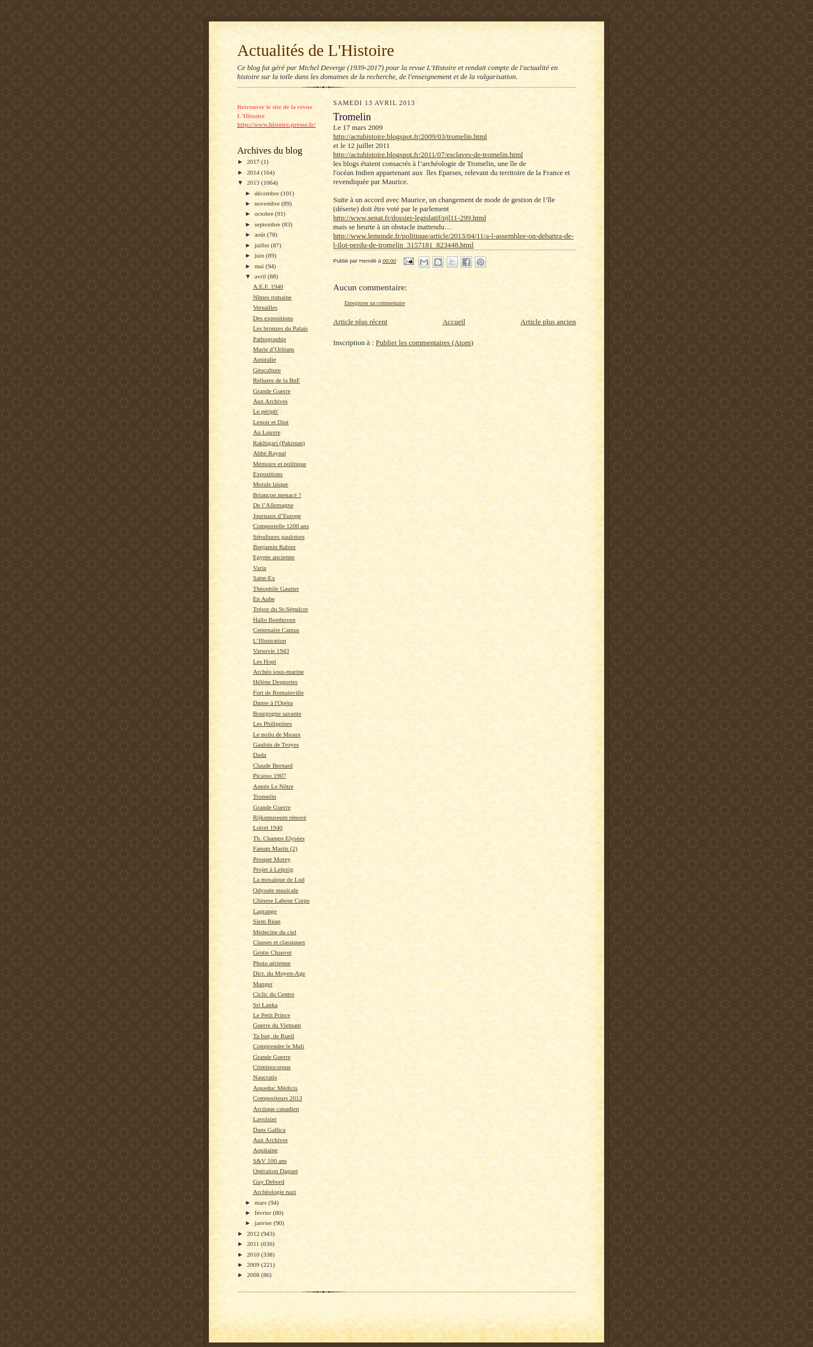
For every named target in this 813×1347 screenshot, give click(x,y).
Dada (259, 754)
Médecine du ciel (274, 931)
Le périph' (265, 411)
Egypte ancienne (274, 556)
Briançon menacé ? (277, 494)
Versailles (265, 307)
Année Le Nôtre (273, 786)
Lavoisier (265, 1118)
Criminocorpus (272, 1066)
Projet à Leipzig (273, 869)
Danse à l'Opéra (273, 702)
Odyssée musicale (275, 890)
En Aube (264, 598)
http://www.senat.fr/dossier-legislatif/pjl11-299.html (409, 217)
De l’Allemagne (273, 505)
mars (262, 1202)
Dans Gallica (269, 1129)
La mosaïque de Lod (279, 879)
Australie (264, 359)
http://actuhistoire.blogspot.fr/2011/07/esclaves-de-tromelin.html (428, 154)
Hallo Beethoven (274, 619)
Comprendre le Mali (278, 1046)
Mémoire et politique (279, 463)
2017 (254, 161)
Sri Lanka (265, 1004)
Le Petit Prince (271, 1015)
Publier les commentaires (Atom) (424, 342)
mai (260, 266)
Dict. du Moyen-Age (279, 973)
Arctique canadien (276, 1108)
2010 (254, 1254)
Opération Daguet (275, 1170)
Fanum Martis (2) (275, 848)
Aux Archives (270, 401)
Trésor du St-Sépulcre (280, 608)
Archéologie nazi (274, 1191)
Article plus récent (360, 321)
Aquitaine (265, 1150)
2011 (254, 1243)
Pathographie (269, 338)
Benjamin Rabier (274, 546)
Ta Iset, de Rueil (273, 1035)
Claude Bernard (272, 765)
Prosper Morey (272, 859)
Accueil (454, 321)
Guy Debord (269, 1181)
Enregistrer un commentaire (374, 303)
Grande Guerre (272, 390)
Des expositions (273, 318)
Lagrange (265, 911)
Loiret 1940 (267, 827)
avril (261, 276)
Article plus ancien (548, 321)
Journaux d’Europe (277, 515)
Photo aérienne (272, 963)
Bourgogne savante (277, 713)
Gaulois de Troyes (276, 744)
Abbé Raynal (269, 453)
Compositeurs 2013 (277, 1098)
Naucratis (265, 1077)
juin (260, 255)
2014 (254, 172)
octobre (265, 213)
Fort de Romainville (278, 692)
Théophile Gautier (276, 588)
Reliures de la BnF (276, 380)
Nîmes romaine (272, 297)
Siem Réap (267, 921)
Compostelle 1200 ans (281, 525)
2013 (254, 182)
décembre (268, 193)
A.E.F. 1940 (268, 286)
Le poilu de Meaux (277, 734)
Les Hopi (264, 661)
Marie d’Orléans (274, 349)
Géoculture (267, 370)
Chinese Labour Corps (281, 900)
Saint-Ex (264, 577)
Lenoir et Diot (271, 422)
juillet (263, 245)
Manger (263, 983)
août (261, 234)
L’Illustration (269, 640)
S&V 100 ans (270, 1160)
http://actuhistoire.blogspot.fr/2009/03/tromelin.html (410, 136)
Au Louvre (267, 432)
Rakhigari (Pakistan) (279, 442)
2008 (254, 1274)
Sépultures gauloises (279, 536)
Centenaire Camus (276, 629)
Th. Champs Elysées (279, 838)
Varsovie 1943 (271, 650)
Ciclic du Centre (273, 994)
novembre (268, 203)
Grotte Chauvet (272, 952)
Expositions (268, 473)
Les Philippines (272, 723)
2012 (254, 1233)
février (264, 1212)
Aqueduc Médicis (275, 1087)
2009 (254, 1264)
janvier (264, 1222)
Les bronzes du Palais (280, 328)
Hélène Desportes (275, 681)
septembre (268, 224)
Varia (259, 567)
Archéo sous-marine (278, 671)
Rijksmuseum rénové (280, 817)
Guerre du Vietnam (277, 1025)
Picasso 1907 (269, 775)
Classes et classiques (279, 942)
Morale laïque (270, 484)
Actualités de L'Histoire (315, 50)
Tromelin (264, 796)
